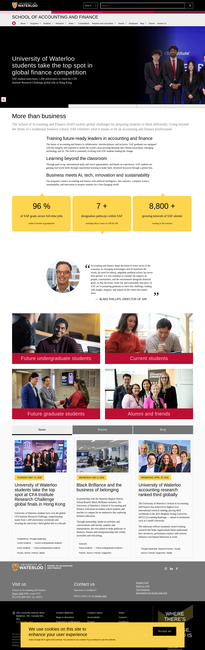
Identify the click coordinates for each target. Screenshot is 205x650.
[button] (168, 5)
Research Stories (166, 531)
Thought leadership (38, 521)
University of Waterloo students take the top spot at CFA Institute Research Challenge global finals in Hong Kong (40, 477)
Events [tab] (102, 411)
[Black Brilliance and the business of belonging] (102, 438)
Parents (35, 535)
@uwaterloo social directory (134, 621)
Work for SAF (143, 568)
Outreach (83, 526)
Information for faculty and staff (151, 575)
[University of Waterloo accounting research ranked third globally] (164, 438)
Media (42, 535)
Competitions (22, 521)
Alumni (27, 535)
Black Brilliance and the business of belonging (99, 469)
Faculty (20, 535)
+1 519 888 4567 (24, 604)
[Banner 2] (102, 106)
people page (101, 578)
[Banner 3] (171, 106)
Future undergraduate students (47, 530)
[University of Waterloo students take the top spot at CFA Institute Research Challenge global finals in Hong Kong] (41, 438)
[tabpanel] (102, 478)
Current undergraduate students (48, 525)
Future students (23, 530)
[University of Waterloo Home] (25, 5)
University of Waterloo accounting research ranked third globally (159, 472)
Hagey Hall (17, 575)
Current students (24, 525)
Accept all (164, 631)
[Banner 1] (34, 106)
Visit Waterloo (143, 571)
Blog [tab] (163, 411)
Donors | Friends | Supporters (99, 535)
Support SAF (142, 564)
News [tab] (42, 411)
